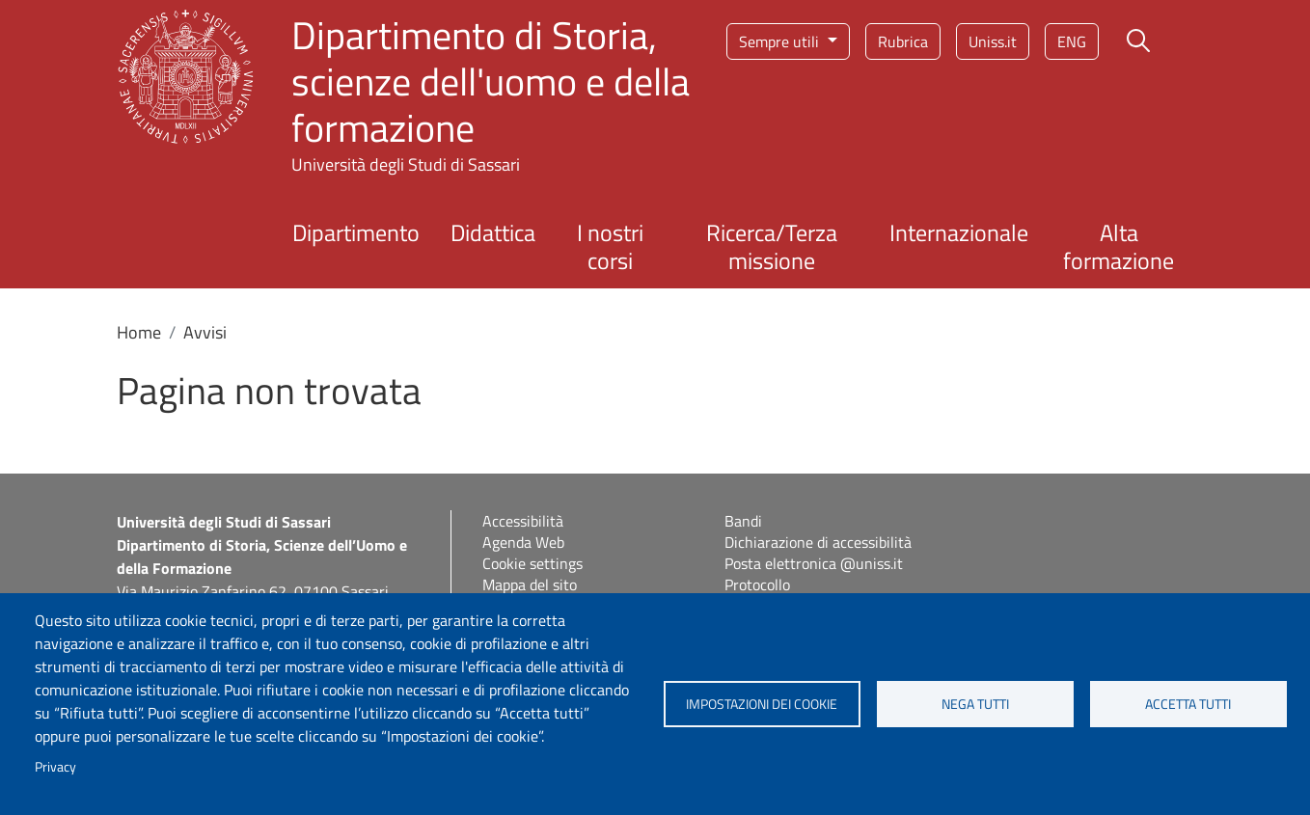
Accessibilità (522, 520)
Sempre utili (781, 41)
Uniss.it (993, 41)
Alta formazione (1118, 246)
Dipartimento (356, 232)
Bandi (743, 520)
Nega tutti (975, 704)
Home (139, 332)
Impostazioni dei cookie (761, 704)
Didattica (492, 232)
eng (1071, 41)
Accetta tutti (1188, 704)
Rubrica (903, 41)
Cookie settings (532, 563)
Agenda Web (523, 542)
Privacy (55, 766)
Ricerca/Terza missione (771, 246)
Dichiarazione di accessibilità (818, 542)
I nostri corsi (610, 246)
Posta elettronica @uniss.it (813, 563)
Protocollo (757, 584)
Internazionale (958, 232)
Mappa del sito (529, 584)
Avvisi (205, 332)
